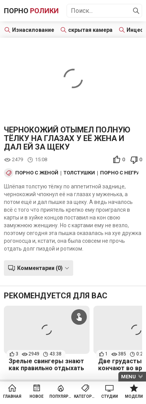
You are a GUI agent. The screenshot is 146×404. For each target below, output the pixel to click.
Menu (128, 377)
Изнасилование (33, 30)
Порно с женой (36, 173)
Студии (109, 396)
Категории (85, 396)
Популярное (60, 396)
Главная (12, 396)
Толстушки (79, 173)
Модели (134, 396)
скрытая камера (90, 30)
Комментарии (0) (40, 268)
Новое (37, 396)
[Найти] (136, 11)
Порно (31, 11)
